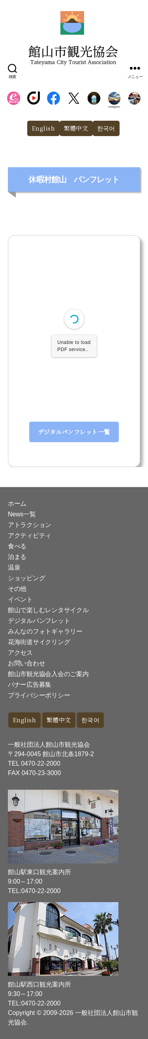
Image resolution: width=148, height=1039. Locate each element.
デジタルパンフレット (39, 620)
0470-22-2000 (40, 763)
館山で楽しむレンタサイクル (48, 610)
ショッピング (26, 578)
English (43, 128)
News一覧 (22, 514)
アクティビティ (29, 535)
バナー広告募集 (29, 684)
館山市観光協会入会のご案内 (48, 674)
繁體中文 (76, 128)
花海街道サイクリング (39, 642)
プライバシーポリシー (39, 695)
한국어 (106, 128)
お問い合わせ (26, 663)
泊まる (17, 556)
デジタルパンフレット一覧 (74, 432)
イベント (20, 599)
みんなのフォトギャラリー (45, 631)
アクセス (20, 652)
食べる (17, 546)
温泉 (14, 567)
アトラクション (29, 524)
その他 (17, 588)
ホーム (17, 503)
